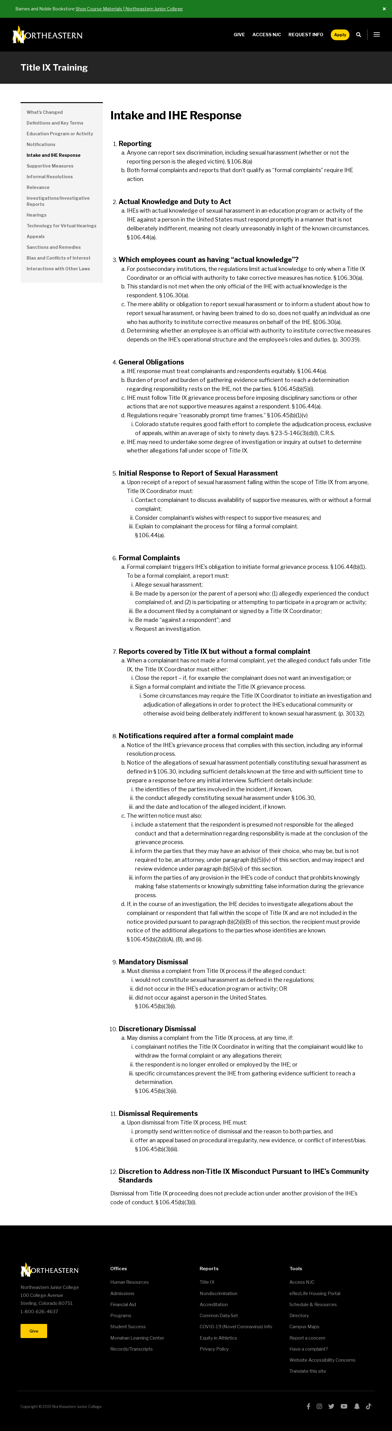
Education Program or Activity (60, 133)
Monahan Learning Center (137, 1338)
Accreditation (214, 1304)
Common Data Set (219, 1315)
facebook (309, 1406)
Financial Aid (123, 1304)
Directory (299, 1315)
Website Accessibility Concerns (322, 1360)
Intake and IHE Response (54, 155)
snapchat (357, 1406)
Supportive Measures (50, 165)
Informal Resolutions (50, 176)
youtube (344, 1406)
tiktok (368, 1406)
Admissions (122, 1293)
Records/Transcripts (131, 1349)
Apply (340, 34)
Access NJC (266, 34)
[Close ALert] (384, 9)
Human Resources (129, 1282)
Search (360, 34)
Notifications (41, 144)
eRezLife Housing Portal (314, 1293)
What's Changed (45, 112)
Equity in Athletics (218, 1338)
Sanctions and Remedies (54, 247)
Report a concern (307, 1338)
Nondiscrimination (218, 1293)
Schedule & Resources (313, 1304)
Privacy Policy (214, 1349)
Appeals (36, 236)
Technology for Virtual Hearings (61, 225)
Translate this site (307, 1371)
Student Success (128, 1326)
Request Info (305, 34)
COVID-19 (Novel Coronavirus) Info (236, 1326)
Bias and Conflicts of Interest (59, 257)
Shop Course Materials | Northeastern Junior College (129, 8)
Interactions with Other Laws (58, 268)
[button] (377, 34)
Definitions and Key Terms (55, 122)
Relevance (38, 187)
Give (239, 34)
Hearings (37, 215)
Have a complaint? (308, 1349)
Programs (120, 1315)
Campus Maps (304, 1326)
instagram (319, 1406)
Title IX (207, 1282)
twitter (331, 1406)
